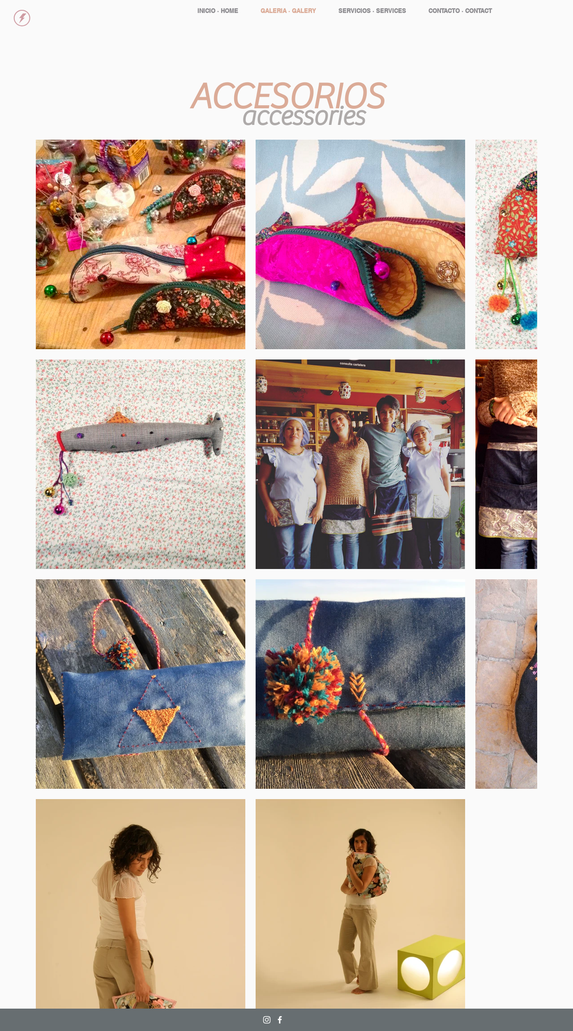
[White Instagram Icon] (267, 1020)
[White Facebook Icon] (280, 1020)
